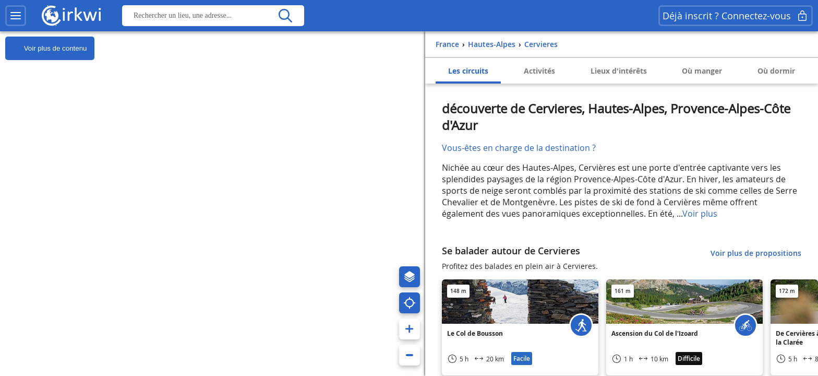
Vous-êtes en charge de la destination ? (519, 148)
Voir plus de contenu (46, 48)
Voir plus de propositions (756, 253)
